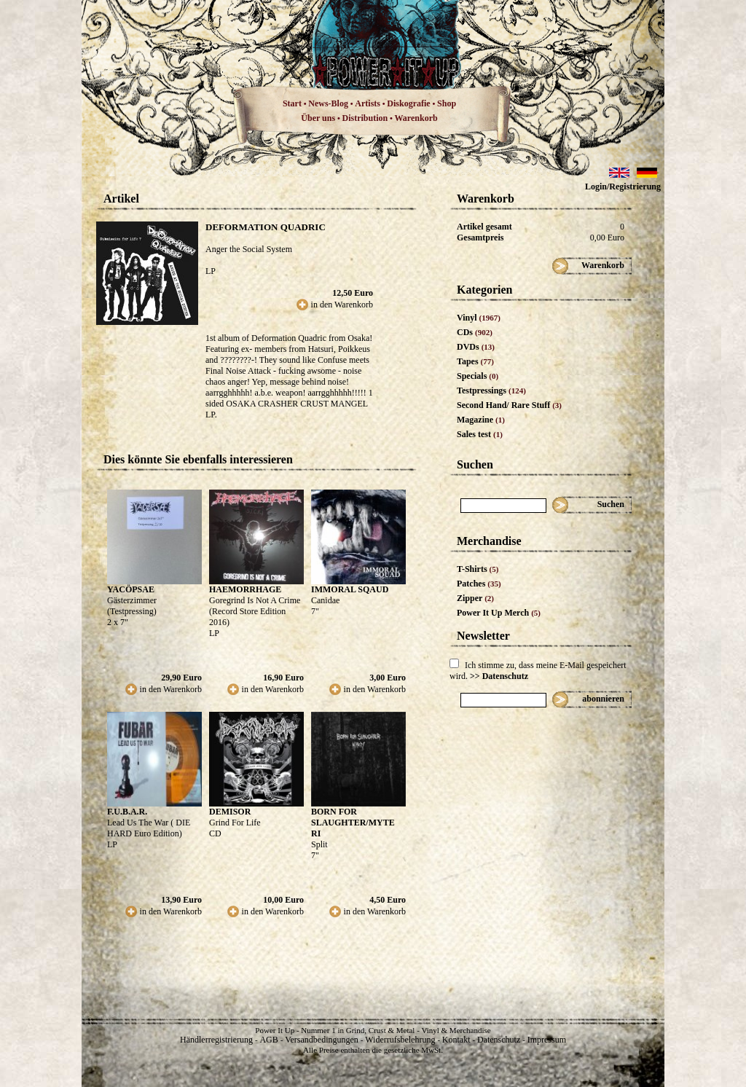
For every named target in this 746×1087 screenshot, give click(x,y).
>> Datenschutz (499, 676)
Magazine (481, 420)
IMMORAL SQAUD (349, 589)
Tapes (475, 361)
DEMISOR (230, 812)
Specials (477, 376)
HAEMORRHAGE (245, 589)
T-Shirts (477, 569)
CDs (474, 332)
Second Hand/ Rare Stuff (509, 405)
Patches (479, 583)
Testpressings (491, 390)
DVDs (476, 347)
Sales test (480, 434)
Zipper (475, 598)
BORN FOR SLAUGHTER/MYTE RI (353, 823)
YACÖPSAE (130, 589)
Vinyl (478, 318)
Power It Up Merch (499, 613)
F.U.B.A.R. (127, 812)
